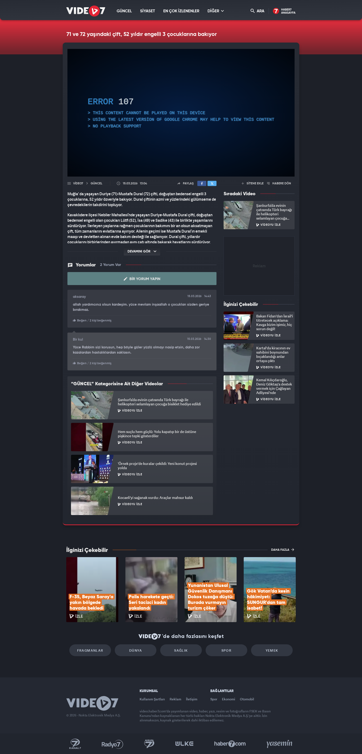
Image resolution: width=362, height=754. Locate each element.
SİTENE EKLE (253, 183)
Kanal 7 (75, 744)
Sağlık (181, 650)
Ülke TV (184, 744)
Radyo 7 (112, 744)
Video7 (78, 183)
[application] (181, 113)
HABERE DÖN (279, 183)
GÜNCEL (124, 11)
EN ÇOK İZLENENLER (181, 11)
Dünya (135, 650)
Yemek (272, 650)
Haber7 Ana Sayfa (284, 11)
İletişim (191, 699)
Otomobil (247, 699)
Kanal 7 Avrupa (149, 744)
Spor (226, 650)
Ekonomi (228, 699)
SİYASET (147, 11)
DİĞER (215, 11)
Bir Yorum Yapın (142, 279)
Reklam (175, 699)
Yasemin (280, 744)
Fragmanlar (90, 650)
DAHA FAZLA (282, 549)
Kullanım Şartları (152, 699)
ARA (257, 11)
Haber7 (230, 744)
